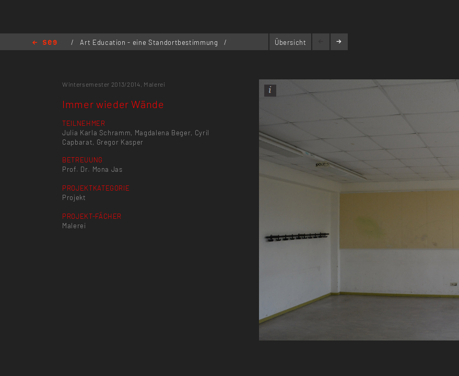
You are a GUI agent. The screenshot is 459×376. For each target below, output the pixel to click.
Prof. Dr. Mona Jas (92, 169)
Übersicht (291, 42)
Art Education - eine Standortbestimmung (150, 42)
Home (44, 43)
